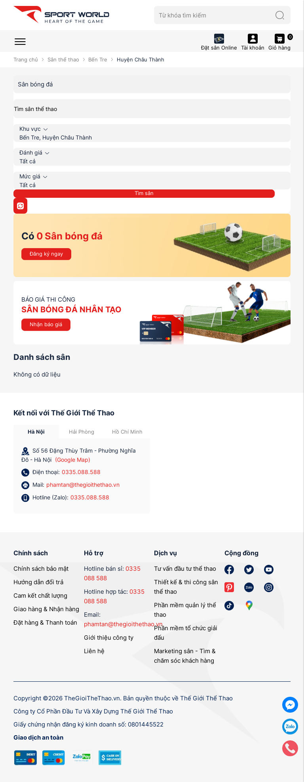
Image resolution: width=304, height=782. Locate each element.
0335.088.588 (81, 471)
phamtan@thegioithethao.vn (83, 484)
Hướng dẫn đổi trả (38, 582)
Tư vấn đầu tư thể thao (185, 568)
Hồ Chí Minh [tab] (127, 431)
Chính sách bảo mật (40, 568)
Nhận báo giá (46, 324)
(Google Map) (72, 459)
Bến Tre (97, 59)
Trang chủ (25, 59)
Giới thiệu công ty (108, 637)
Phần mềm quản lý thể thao (185, 609)
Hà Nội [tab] (36, 431)
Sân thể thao (63, 59)
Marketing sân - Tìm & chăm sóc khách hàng (185, 655)
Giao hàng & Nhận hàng (46, 609)
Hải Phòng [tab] (81, 431)
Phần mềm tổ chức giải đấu (185, 632)
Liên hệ (94, 651)
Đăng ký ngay (46, 253)
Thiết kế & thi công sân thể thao (186, 586)
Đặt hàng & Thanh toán (45, 622)
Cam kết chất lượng (40, 595)
